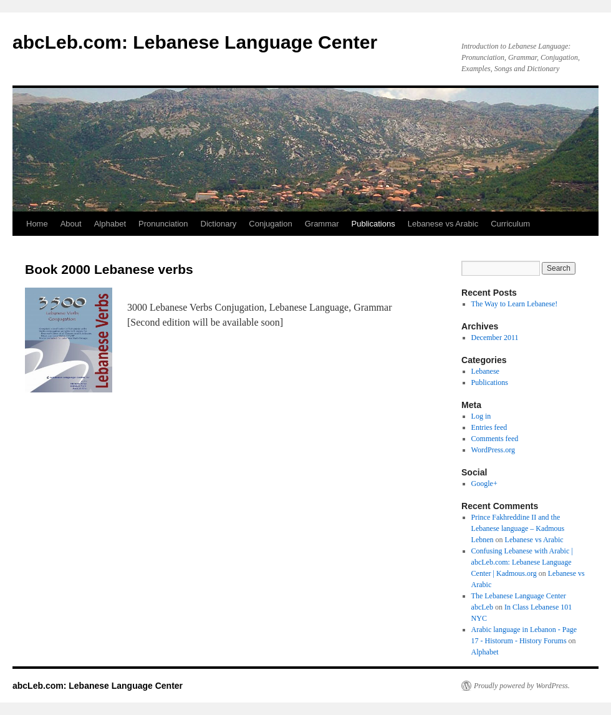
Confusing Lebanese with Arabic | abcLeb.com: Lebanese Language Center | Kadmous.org (522, 562)
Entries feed (489, 427)
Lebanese (485, 371)
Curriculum (510, 223)
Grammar (322, 223)
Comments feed (495, 438)
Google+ (484, 483)
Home (37, 223)
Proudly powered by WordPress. (522, 685)
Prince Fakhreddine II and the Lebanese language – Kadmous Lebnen (518, 528)
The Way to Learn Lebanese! (514, 303)
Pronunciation (163, 223)
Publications (373, 223)
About (71, 223)
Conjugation (270, 223)
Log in (481, 416)
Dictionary (219, 223)
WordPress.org (493, 449)
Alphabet (110, 223)
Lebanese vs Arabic (443, 223)
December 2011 (495, 337)
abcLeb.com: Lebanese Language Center (194, 42)
